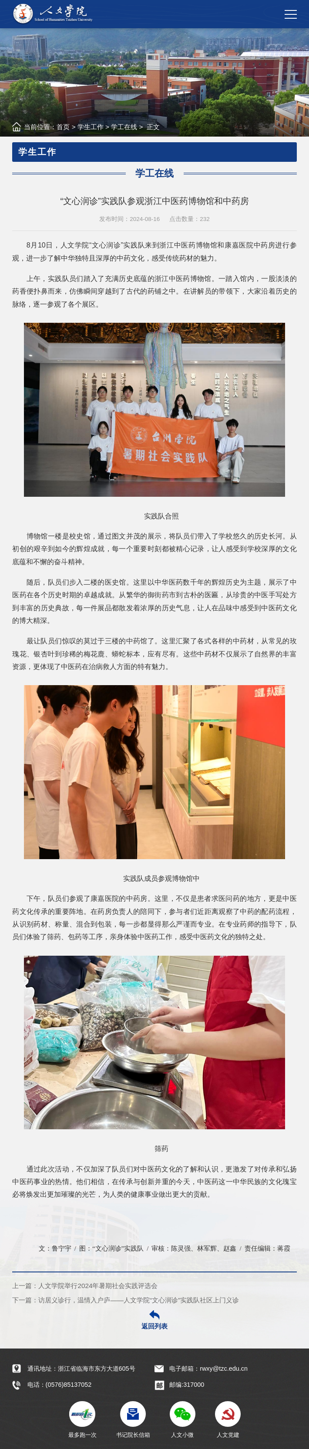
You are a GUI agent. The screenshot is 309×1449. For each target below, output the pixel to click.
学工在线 (124, 127)
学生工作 (90, 127)
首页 (63, 127)
